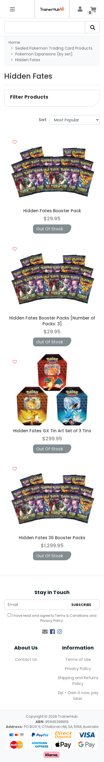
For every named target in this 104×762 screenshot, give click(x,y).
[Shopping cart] (93, 9)
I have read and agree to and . (52, 618)
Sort (43, 119)
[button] (52, 98)
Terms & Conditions (71, 615)
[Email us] (45, 631)
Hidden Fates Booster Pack (52, 211)
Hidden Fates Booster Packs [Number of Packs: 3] (52, 321)
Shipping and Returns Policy (78, 680)
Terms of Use (78, 659)
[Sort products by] (74, 120)
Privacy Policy (51, 620)
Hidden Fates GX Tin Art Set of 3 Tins (52, 431)
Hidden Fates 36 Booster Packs (52, 538)
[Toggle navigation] (12, 9)
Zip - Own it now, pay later (78, 695)
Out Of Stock (49, 229)
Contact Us (26, 659)
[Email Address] (36, 605)
